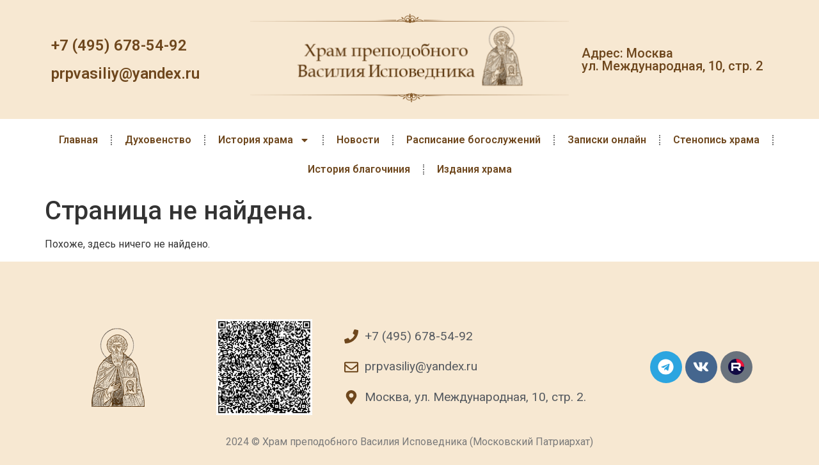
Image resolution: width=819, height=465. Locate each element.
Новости (358, 140)
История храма (264, 140)
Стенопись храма (716, 140)
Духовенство (158, 140)
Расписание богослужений (473, 140)
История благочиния (359, 169)
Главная (78, 140)
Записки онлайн (607, 140)
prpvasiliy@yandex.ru (125, 74)
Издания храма (474, 169)
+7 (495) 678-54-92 (119, 45)
